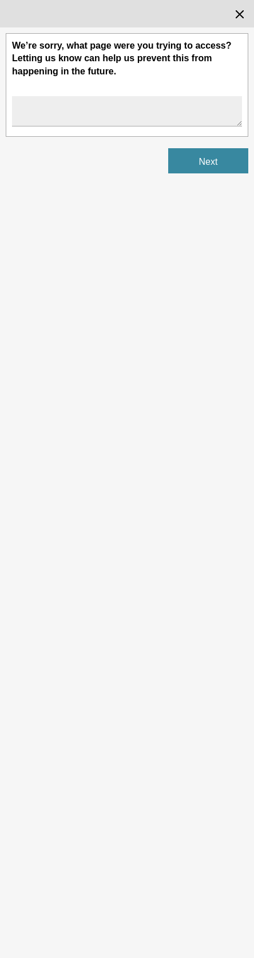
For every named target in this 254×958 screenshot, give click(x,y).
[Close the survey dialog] (239, 14)
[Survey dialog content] (127, 479)
